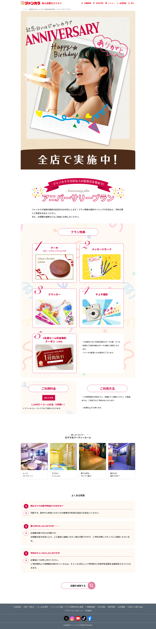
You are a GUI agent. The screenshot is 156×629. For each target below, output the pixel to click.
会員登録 (121, 3)
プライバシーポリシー (73, 611)
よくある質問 (42, 607)
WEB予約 (98, 3)
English (88, 611)
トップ (25, 9)
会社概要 (121, 607)
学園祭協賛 (90, 607)
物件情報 (111, 607)
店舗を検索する (82, 586)
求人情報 (101, 607)
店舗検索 (86, 3)
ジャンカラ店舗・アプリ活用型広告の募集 (66, 607)
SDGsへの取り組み (135, 607)
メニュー (110, 3)
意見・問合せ (28, 607)
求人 (131, 3)
